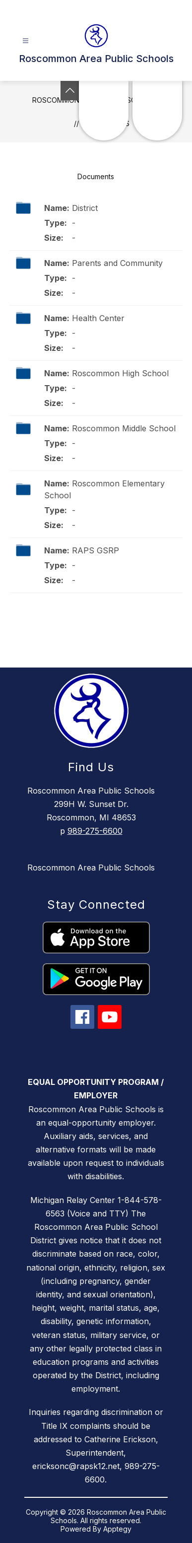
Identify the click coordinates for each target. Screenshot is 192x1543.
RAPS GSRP (95, 550)
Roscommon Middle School (124, 428)
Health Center (98, 318)
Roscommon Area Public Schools (91, 867)
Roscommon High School (120, 373)
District (85, 208)
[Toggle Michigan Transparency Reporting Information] (70, 90)
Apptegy (117, 1529)
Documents (95, 176)
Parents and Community (117, 263)
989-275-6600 (95, 831)
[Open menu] (25, 41)
